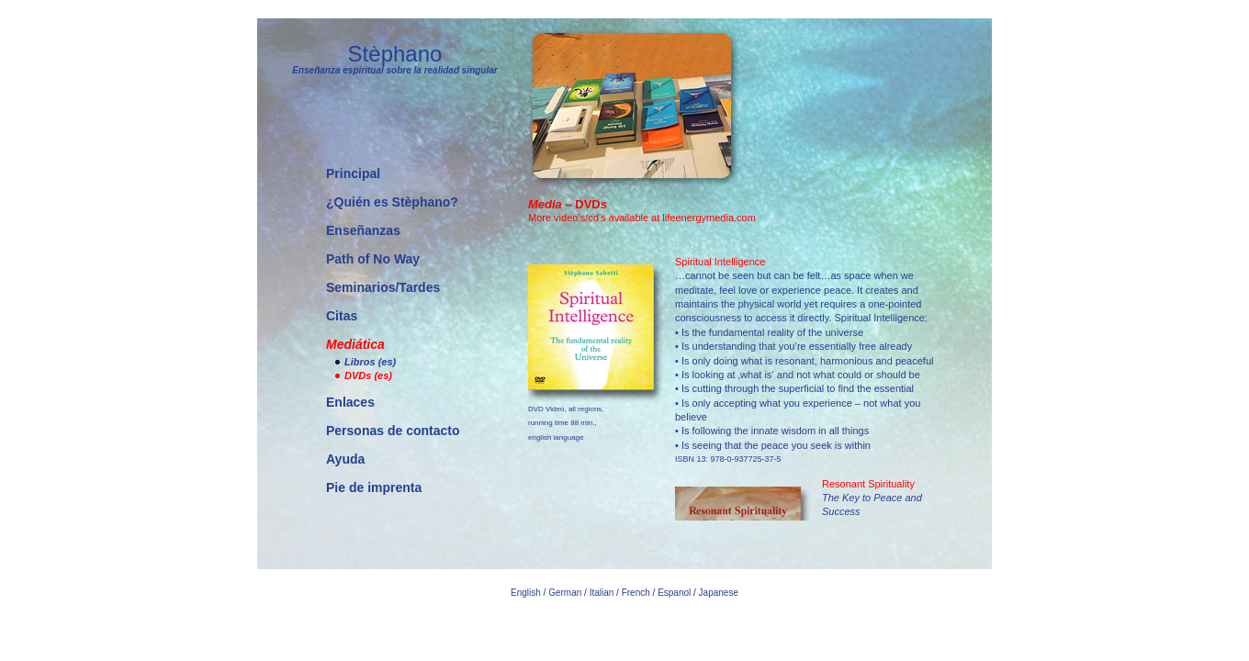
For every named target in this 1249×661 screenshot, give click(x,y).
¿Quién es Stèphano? (392, 202)
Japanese (718, 593)
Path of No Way (373, 259)
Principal (353, 173)
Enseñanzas (363, 230)
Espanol (674, 593)
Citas (341, 315)
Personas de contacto (393, 430)
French (636, 593)
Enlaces (350, 402)
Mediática (355, 344)
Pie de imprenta (374, 487)
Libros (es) (370, 361)
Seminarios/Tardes (383, 287)
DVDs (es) (368, 375)
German (564, 593)
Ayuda (345, 459)
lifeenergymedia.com (709, 217)
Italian (602, 593)
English (526, 593)
